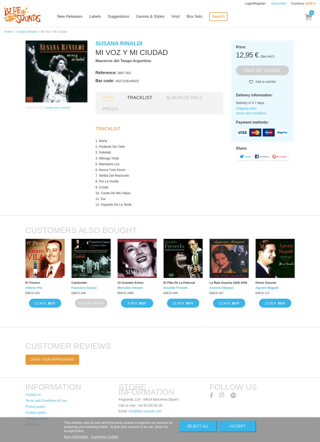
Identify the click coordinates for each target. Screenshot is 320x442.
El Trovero (33, 282)
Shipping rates (246, 108)
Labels (95, 16)
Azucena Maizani (222, 287)
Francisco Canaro (84, 287)
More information (76, 437)
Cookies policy (36, 412)
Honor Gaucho (266, 282)
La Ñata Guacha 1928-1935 (228, 282)
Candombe (79, 282)
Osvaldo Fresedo (176, 287)
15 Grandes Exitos (131, 282)
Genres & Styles (151, 16)
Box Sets (195, 16)
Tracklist (139, 97)
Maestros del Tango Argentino (123, 61)
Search (219, 16)
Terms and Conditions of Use (46, 400)
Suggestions (119, 16)
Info (107, 97)
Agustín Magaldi (267, 287)
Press (110, 108)
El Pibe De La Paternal (179, 282)
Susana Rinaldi (27, 31)
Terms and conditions (251, 113)
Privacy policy (35, 406)
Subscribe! (278, 3)
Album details (184, 97)
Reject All (198, 426)
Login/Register (256, 3)
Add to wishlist (265, 82)
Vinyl (176, 16)
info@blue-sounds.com (144, 411)
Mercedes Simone (130, 287)
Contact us (33, 394)
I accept (237, 426)
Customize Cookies (104, 437)
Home (9, 31)
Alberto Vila (34, 287)
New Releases (70, 16)
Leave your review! (57, 107)
